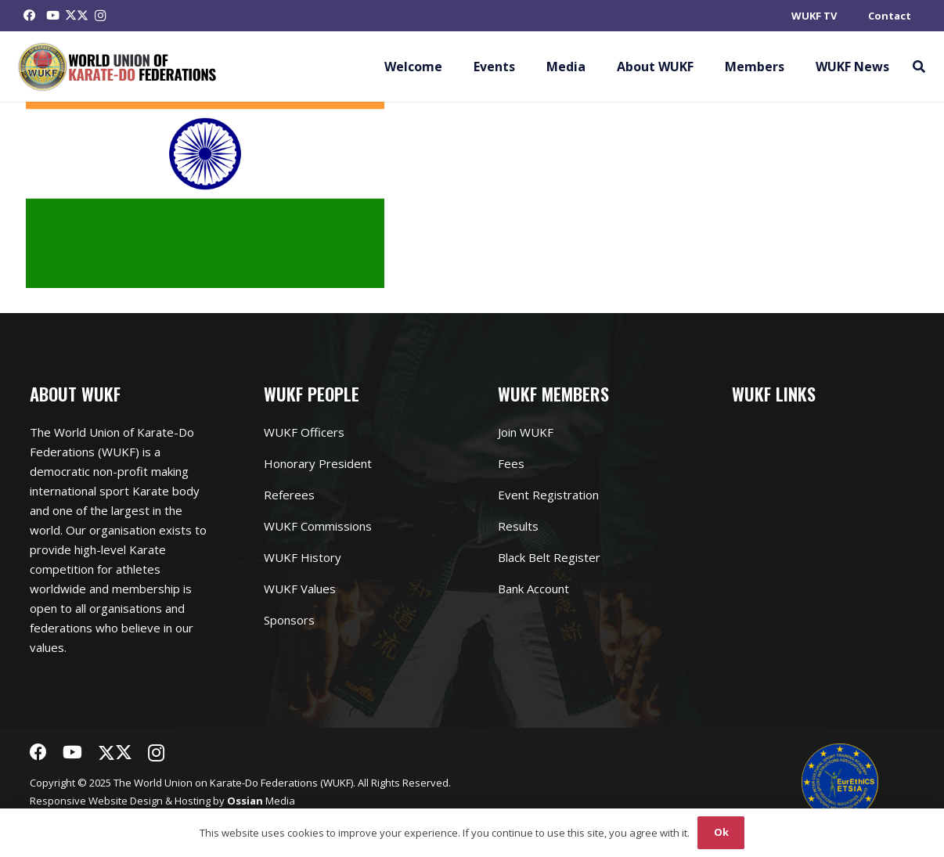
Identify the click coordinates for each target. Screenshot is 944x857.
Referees (289, 494)
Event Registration (548, 494)
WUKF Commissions (318, 526)
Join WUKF (525, 432)
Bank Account (533, 588)
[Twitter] (76, 15)
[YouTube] (53, 15)
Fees (511, 463)
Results (518, 526)
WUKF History (302, 557)
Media (261, 801)
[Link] (118, 67)
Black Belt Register (549, 557)
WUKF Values (300, 588)
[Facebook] (29, 15)
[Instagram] (100, 15)
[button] (918, 66)
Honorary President (318, 463)
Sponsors (289, 620)
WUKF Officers (304, 432)
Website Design (125, 801)
